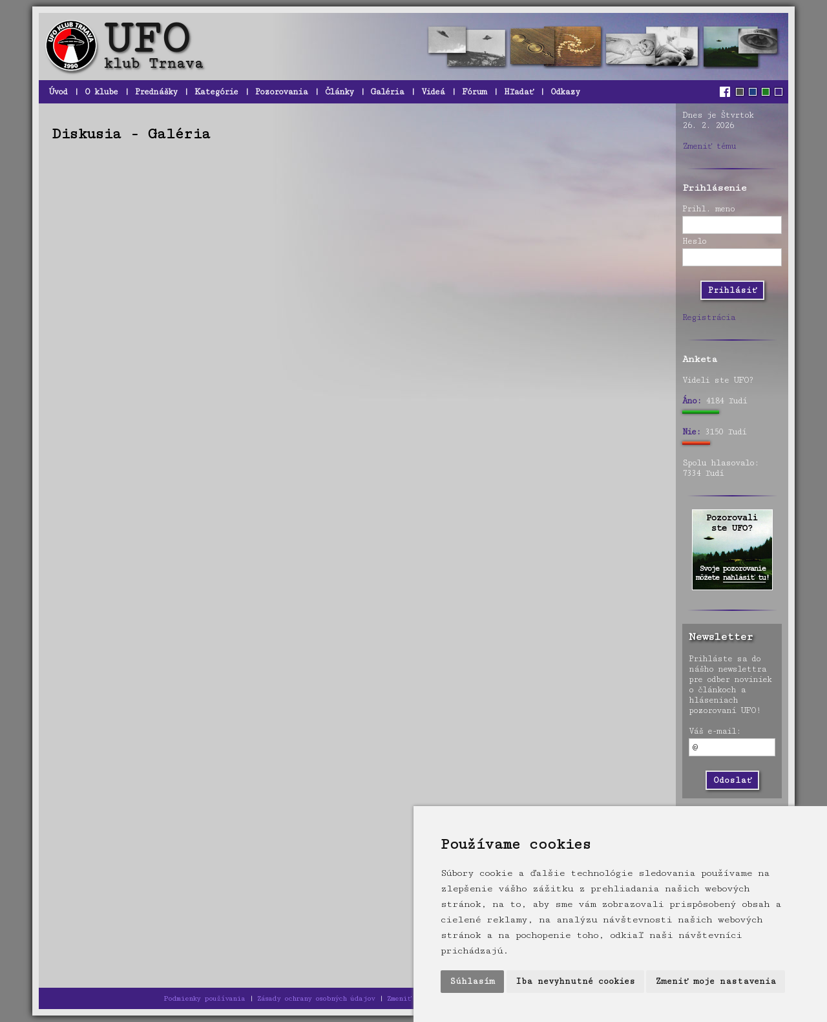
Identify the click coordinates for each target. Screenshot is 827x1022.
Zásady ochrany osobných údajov (316, 998)
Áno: (691, 401)
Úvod (57, 92)
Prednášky (156, 92)
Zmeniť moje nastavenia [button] (715, 981)
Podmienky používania (204, 998)
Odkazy (565, 92)
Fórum (474, 92)
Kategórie (216, 92)
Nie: (691, 432)
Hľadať (518, 92)
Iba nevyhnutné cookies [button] (575, 981)
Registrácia (708, 317)
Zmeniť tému (709, 146)
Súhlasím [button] (472, 981)
